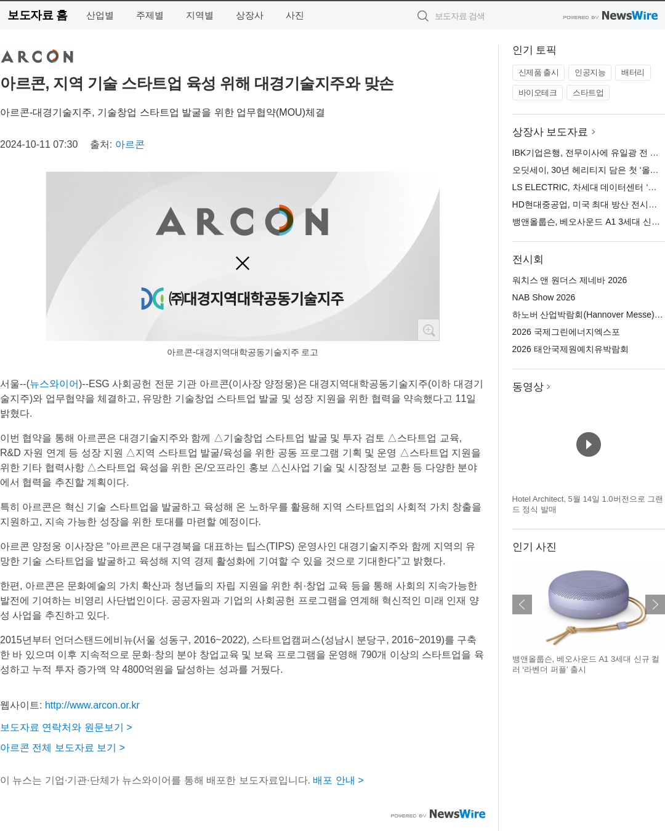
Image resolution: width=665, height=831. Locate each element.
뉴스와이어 (54, 384)
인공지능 (589, 72)
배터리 (633, 72)
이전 (522, 604)
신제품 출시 (538, 72)
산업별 (100, 15)
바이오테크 (537, 92)
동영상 (528, 387)
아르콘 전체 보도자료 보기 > (62, 747)
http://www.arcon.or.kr (92, 705)
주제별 (150, 15)
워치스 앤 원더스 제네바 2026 (569, 280)
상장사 (250, 15)
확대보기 (428, 330)
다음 (655, 604)
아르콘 (130, 144)
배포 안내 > (338, 780)
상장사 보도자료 (550, 132)
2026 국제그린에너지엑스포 (566, 332)
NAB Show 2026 (544, 297)
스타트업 (588, 92)
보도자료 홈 (37, 15)
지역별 (200, 15)
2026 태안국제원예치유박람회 (570, 349)
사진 (295, 15)
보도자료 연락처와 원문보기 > (66, 727)
